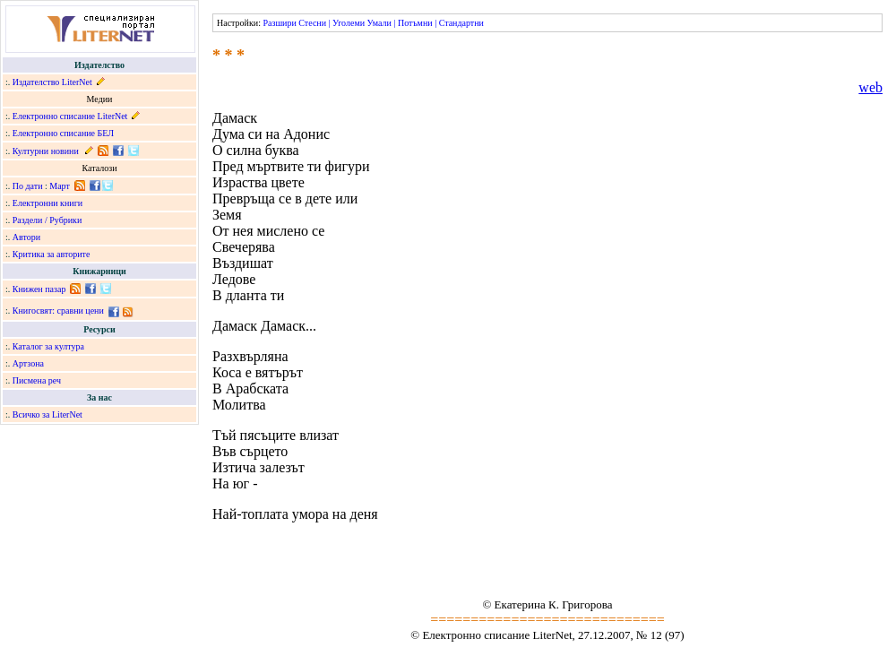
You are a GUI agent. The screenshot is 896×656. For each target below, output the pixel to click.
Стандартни (461, 23)
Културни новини (46, 151)
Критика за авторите (51, 254)
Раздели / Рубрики (47, 220)
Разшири (279, 23)
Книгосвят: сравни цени (58, 310)
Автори (26, 237)
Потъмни (415, 23)
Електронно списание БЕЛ (63, 133)
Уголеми (348, 23)
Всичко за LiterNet (47, 414)
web (870, 87)
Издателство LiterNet (52, 82)
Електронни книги (47, 203)
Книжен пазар (39, 289)
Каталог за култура (48, 346)
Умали (379, 23)
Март (59, 186)
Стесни (312, 23)
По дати (28, 186)
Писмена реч (37, 380)
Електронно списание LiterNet (70, 116)
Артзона (28, 363)
